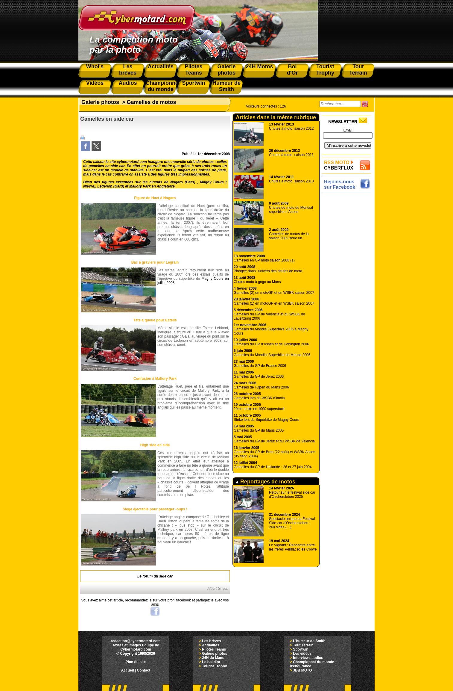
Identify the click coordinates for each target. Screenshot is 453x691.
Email (347, 130)
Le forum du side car (155, 576)
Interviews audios (308, 658)
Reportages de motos (265, 482)
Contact (144, 670)
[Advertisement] (348, 284)
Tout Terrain (303, 645)
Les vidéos (302, 653)
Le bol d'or (211, 662)
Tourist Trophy (214, 666)
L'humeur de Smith (309, 641)
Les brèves (211, 641)
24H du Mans (213, 658)
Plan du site (136, 662)
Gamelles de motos (151, 102)
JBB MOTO (302, 670)
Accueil (127, 670)
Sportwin (300, 649)
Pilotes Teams (214, 649)
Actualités (210, 645)
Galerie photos (100, 102)
